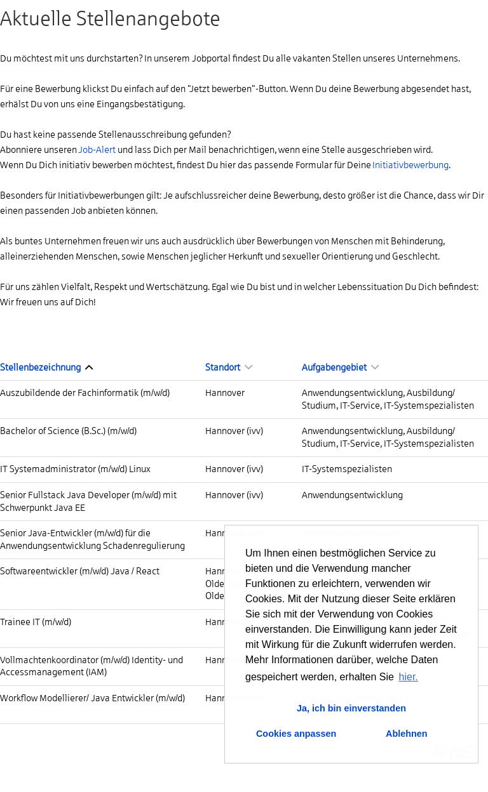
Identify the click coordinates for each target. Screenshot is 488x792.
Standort (228, 367)
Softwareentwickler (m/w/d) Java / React (79, 571)
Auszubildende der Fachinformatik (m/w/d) (85, 393)
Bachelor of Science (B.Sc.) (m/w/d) (68, 431)
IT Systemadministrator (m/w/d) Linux (75, 469)
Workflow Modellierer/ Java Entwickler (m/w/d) (92, 698)
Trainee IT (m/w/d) (35, 622)
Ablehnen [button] (407, 734)
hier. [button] (408, 676)
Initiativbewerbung (410, 165)
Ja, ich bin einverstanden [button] (351, 708)
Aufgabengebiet (340, 367)
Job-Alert (97, 150)
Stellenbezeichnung (46, 367)
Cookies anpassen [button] (296, 734)
